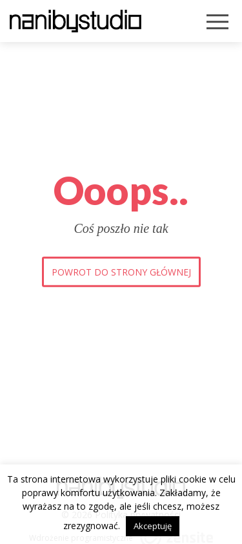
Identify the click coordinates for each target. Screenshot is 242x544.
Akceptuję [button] (153, 526)
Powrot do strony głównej (121, 271)
